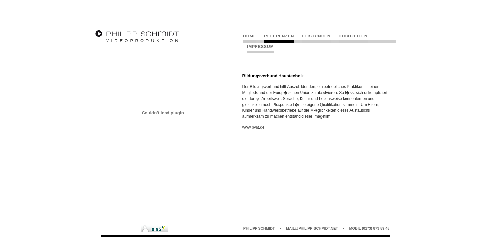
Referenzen (279, 36)
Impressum (260, 46)
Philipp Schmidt (259, 228)
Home (249, 36)
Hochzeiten (353, 36)
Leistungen (316, 36)
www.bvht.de (253, 127)
